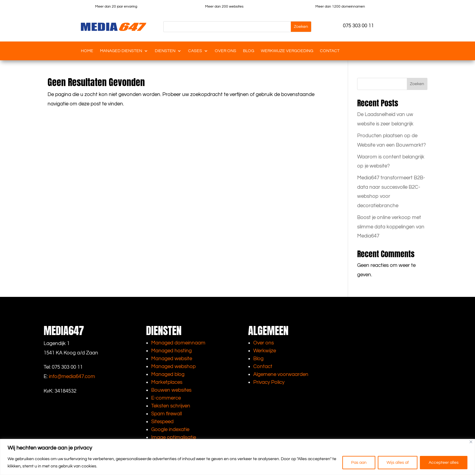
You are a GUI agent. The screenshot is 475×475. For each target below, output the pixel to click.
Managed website (171, 358)
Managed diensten (121, 51)
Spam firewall (166, 414)
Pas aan (359, 462)
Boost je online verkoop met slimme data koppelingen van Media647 (390, 227)
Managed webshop (173, 366)
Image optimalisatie (173, 437)
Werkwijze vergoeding (287, 51)
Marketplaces (166, 382)
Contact (330, 51)
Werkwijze (264, 351)
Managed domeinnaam (178, 343)
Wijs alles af (398, 462)
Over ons (225, 51)
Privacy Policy (268, 382)
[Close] (471, 441)
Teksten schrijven (170, 406)
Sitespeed (162, 421)
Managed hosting (171, 351)
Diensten (165, 51)
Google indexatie (170, 429)
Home (87, 51)
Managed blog (167, 374)
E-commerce (166, 398)
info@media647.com (72, 376)
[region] (237, 457)
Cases (195, 51)
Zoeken (417, 84)
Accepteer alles (444, 462)
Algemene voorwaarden (280, 374)
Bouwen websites (171, 390)
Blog (248, 51)
